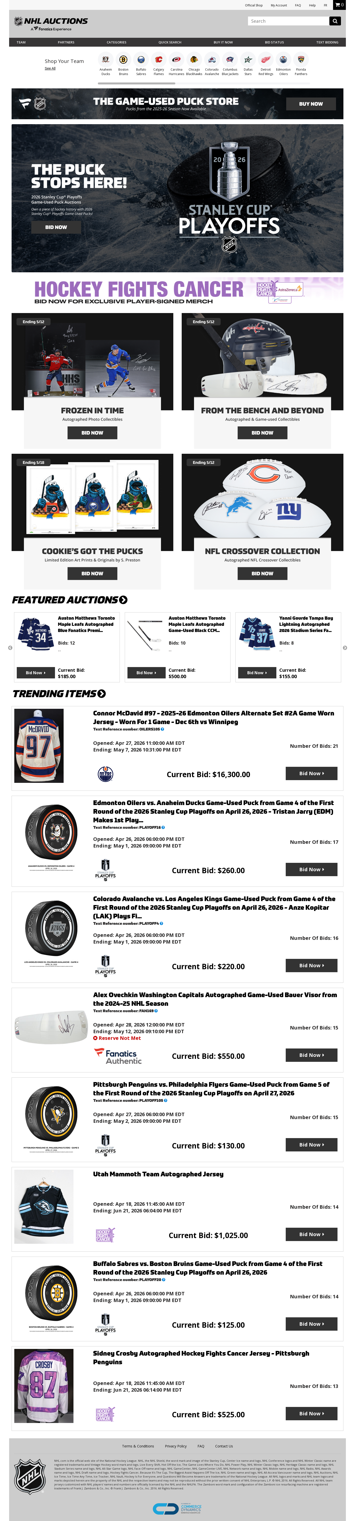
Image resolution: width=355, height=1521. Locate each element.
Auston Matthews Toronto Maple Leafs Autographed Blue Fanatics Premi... (86, 624)
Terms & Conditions (138, 1446)
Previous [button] (10, 647)
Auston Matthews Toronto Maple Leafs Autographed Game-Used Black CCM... (197, 624)
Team (21, 42)
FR (325, 5)
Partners (66, 42)
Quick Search (170, 42)
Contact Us (224, 1446)
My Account (279, 5)
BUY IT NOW (223, 42)
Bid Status (274, 42)
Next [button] (344, 647)
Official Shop (254, 5)
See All (50, 68)
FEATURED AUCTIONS (69, 600)
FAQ (298, 5)
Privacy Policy (176, 1446)
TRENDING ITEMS (59, 694)
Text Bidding (327, 42)
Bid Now (34, 672)
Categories (116, 42)
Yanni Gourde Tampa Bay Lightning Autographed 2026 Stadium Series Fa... (306, 624)
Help (312, 5)
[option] (67, 647)
